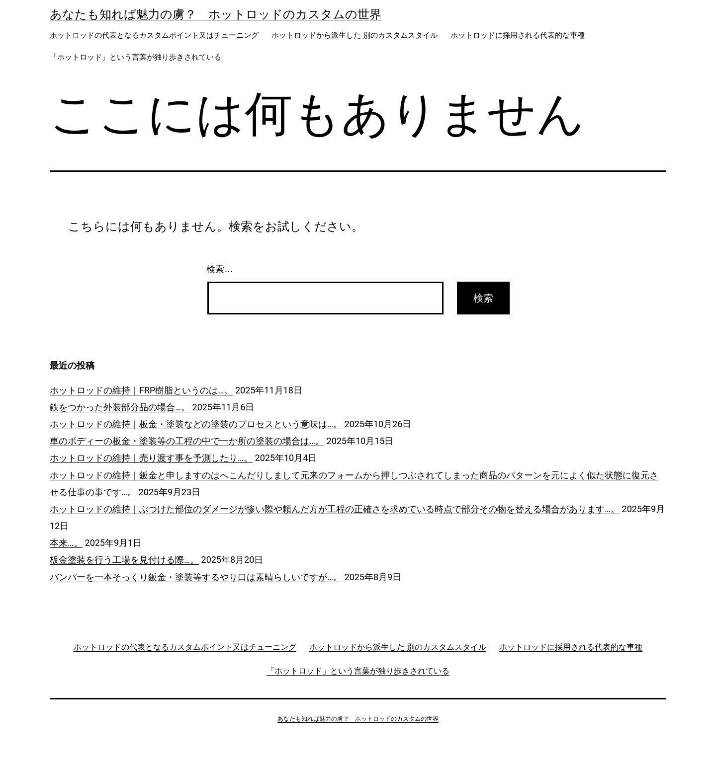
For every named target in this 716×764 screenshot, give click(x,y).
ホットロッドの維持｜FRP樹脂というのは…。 (141, 390)
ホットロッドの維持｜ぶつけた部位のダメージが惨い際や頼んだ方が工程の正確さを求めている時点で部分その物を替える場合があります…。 (335, 509)
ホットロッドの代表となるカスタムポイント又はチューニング (154, 35)
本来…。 (66, 542)
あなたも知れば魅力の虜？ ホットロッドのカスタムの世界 (215, 14)
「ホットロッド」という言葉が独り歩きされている (135, 57)
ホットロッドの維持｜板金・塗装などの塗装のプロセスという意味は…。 (196, 424)
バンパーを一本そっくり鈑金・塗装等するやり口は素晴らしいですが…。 (196, 577)
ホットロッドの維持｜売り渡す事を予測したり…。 (151, 458)
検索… (219, 269)
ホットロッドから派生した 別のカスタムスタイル (354, 35)
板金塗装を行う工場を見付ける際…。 (124, 559)
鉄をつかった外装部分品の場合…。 (120, 407)
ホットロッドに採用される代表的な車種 (517, 35)
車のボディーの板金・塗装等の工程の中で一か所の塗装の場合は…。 (187, 441)
